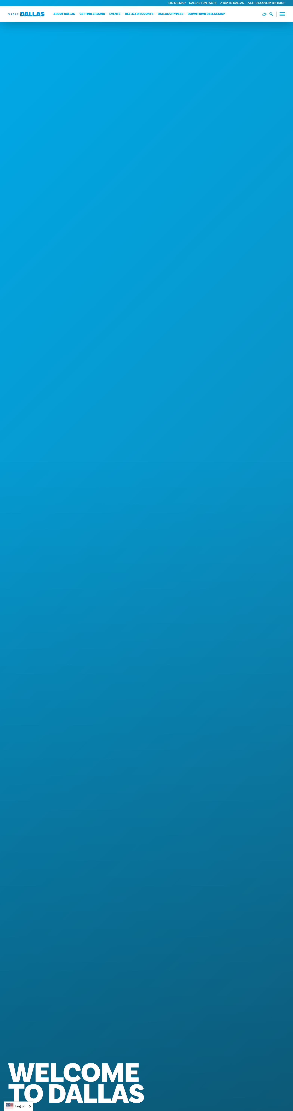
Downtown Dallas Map (206, 14)
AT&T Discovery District (266, 3)
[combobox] (18, 1106)
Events (114, 14)
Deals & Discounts (139, 14)
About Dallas (64, 14)
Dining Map (177, 3)
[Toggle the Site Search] (273, 14)
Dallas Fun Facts (203, 3)
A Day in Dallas (232, 3)
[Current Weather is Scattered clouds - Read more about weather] (264, 14)
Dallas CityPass (170, 14)
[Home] (26, 14)
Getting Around (92, 14)
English (16, 1106)
